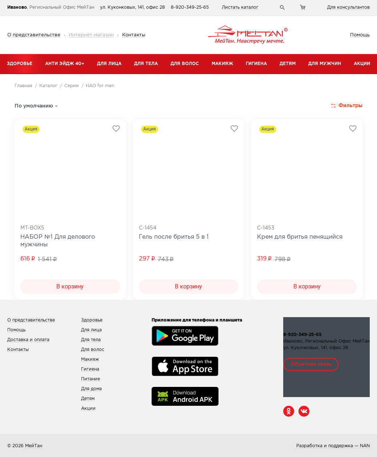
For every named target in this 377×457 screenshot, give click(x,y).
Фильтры (346, 106)
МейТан (33, 446)
